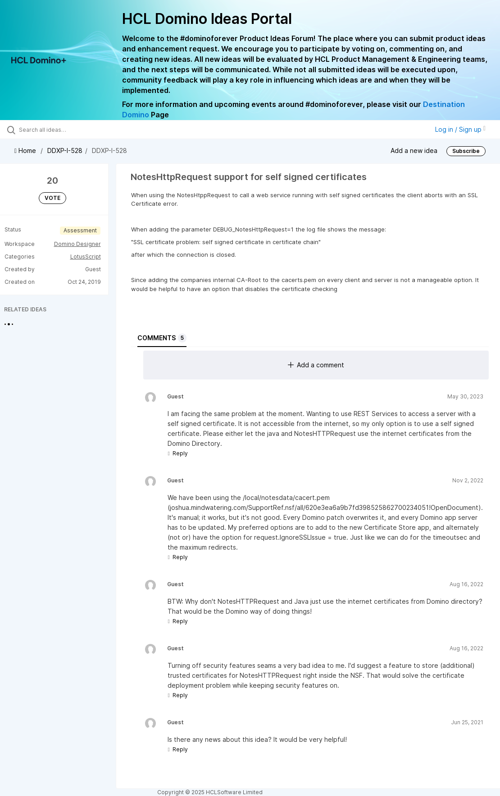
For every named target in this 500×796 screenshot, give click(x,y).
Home (26, 150)
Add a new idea (414, 150)
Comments (161, 337)
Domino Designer (77, 244)
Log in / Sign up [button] (460, 129)
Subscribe (466, 151)
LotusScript (85, 256)
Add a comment (316, 365)
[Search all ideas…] (61, 129)
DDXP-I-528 (64, 150)
